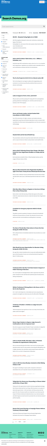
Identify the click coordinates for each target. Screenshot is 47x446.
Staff (10, 436)
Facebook (39, 433)
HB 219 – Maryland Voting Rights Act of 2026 (25, 37)
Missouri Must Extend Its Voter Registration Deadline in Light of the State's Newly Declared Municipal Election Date (29, 170)
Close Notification (42, 442)
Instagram (43, 433)
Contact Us (29, 432)
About (10, 432)
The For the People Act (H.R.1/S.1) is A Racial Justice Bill (28, 78)
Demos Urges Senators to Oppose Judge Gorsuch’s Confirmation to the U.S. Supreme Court (27, 323)
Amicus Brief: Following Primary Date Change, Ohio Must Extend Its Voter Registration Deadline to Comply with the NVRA (28, 152)
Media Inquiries (30, 436)
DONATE (42, 2)
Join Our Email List (21, 437)
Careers (10, 437)
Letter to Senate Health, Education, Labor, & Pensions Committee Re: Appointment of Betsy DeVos (27, 341)
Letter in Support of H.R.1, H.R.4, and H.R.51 (25, 95)
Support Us (20, 432)
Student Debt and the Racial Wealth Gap (23, 135)
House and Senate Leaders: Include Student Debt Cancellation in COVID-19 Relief (26, 114)
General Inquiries (30, 434)
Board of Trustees (12, 434)
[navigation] (46, 2)
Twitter (41, 433)
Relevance (35, 32)
